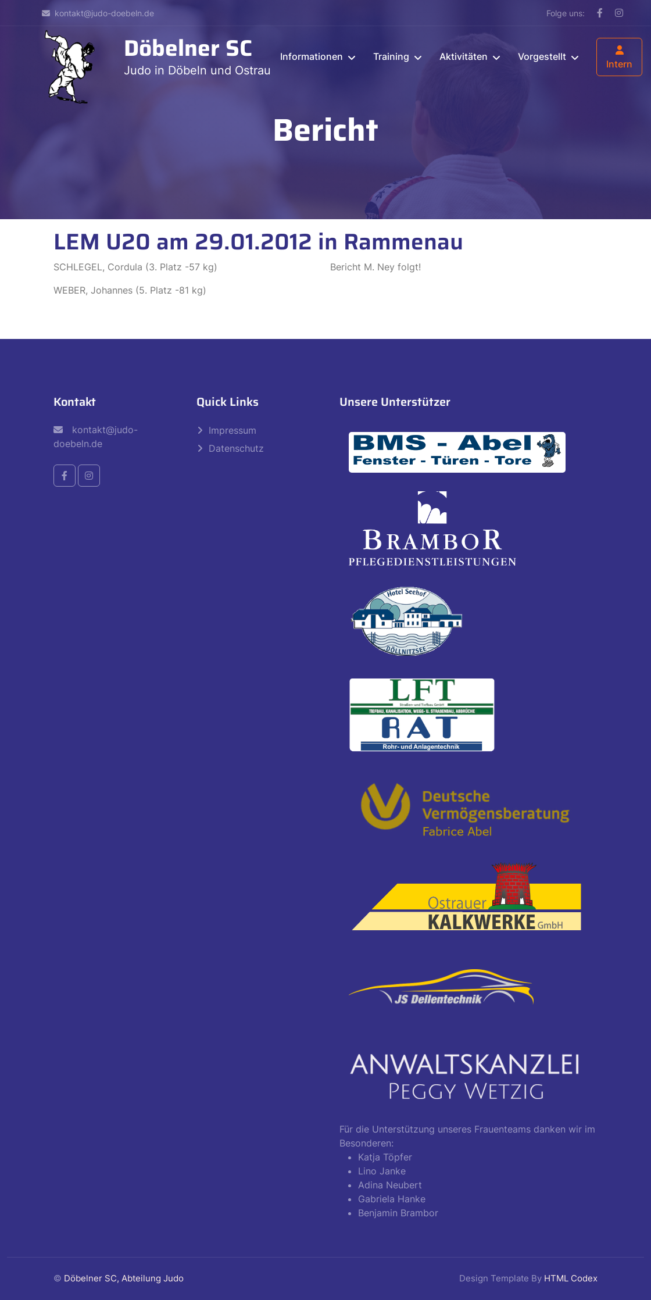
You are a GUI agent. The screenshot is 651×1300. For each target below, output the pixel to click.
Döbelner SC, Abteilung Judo (124, 1278)
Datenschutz (236, 448)
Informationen (311, 56)
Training (391, 56)
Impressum (232, 430)
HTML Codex (571, 1278)
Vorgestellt (542, 56)
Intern (619, 57)
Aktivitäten (463, 56)
